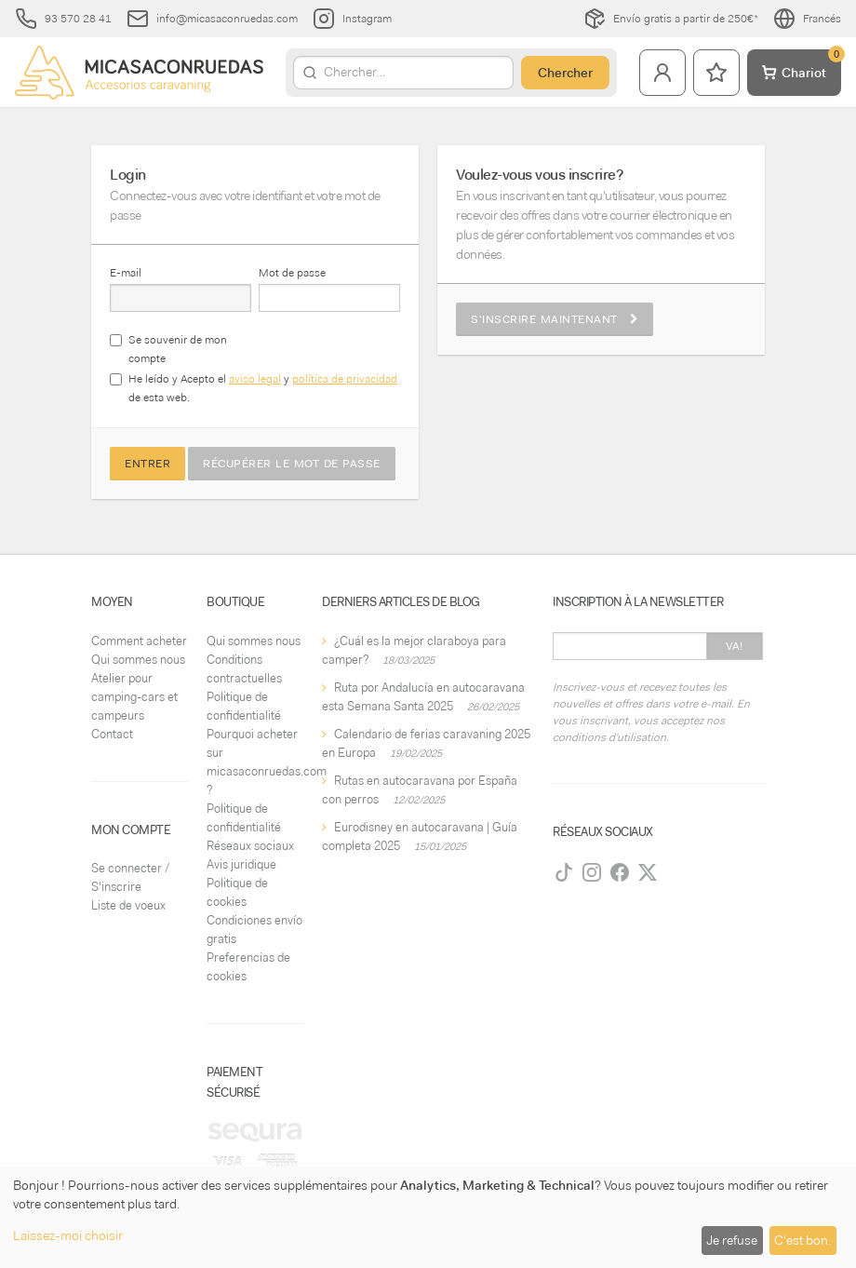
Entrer (147, 463)
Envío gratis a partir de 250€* (670, 18)
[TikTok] (564, 872)
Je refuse (731, 1240)
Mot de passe (292, 272)
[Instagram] (592, 872)
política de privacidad (344, 378)
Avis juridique (241, 864)
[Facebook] (620, 872)
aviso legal (255, 378)
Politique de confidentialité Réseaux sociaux (250, 827)
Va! (734, 646)
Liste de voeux (128, 905)
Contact (112, 734)
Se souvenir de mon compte (177, 349)
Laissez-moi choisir (68, 1235)
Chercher (565, 72)
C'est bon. (802, 1240)
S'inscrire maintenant (554, 319)
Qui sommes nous (138, 660)
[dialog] (428, 1217)
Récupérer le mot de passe (292, 463)
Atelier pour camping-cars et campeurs (134, 696)
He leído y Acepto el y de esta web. (262, 388)
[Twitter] (647, 872)
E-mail (125, 272)
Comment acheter (139, 641)
